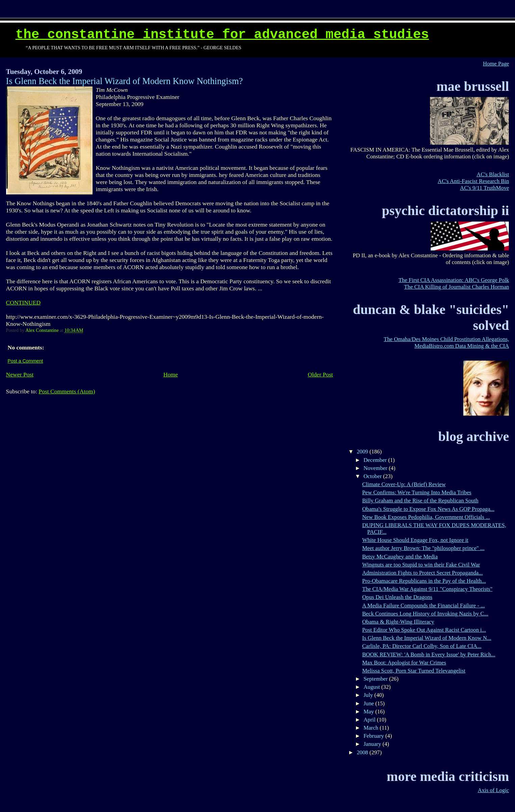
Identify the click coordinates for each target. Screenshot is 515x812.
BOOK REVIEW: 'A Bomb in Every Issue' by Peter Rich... (428, 654)
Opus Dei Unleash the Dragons (397, 597)
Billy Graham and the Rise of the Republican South (420, 500)
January (373, 744)
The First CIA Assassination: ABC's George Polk (453, 280)
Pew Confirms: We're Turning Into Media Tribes (416, 492)
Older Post (320, 374)
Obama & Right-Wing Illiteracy (398, 622)
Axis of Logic (493, 790)
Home (170, 374)
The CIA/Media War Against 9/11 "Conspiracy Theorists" (427, 589)
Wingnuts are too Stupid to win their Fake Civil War (421, 564)
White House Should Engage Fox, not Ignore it (415, 540)
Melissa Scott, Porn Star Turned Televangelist (413, 670)
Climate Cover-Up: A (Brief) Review (403, 484)
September (376, 679)
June (370, 703)
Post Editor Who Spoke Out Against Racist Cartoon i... (424, 630)
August (372, 687)
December (376, 460)
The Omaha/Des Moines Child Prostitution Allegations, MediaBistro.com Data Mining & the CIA (446, 342)
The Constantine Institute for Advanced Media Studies (222, 34)
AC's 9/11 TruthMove (484, 188)
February (374, 736)
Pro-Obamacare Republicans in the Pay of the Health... (424, 581)
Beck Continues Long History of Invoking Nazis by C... (425, 613)
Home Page (496, 63)
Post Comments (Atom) (66, 391)
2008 (363, 752)
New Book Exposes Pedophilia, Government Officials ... (426, 517)
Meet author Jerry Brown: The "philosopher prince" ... (423, 548)
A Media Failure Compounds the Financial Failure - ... (423, 605)
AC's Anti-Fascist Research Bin (473, 181)
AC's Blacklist (493, 174)
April (370, 719)
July (369, 695)
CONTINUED (23, 302)
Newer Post (20, 374)
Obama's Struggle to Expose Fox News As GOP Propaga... (428, 509)
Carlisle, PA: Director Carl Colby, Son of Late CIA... (421, 646)
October (373, 476)
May (370, 711)
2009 (363, 451)
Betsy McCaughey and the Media (400, 556)
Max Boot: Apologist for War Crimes (404, 662)
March (372, 728)
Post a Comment (25, 361)
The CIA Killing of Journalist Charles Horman (456, 287)
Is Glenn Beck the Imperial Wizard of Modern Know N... (426, 638)
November (376, 468)
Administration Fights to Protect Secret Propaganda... (422, 573)
